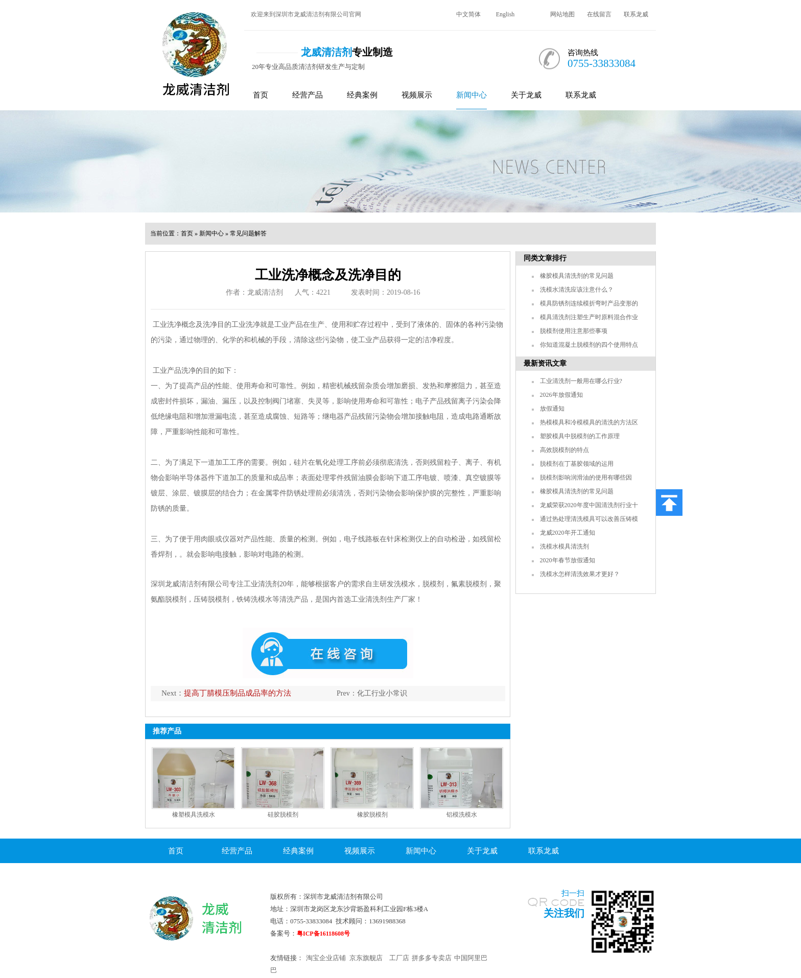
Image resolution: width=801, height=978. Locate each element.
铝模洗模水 (461, 814)
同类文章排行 (545, 258)
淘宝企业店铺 (326, 958)
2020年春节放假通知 (567, 560)
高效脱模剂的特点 (564, 450)
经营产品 (307, 95)
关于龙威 (526, 95)
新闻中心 (471, 95)
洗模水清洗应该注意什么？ (577, 289)
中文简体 (468, 14)
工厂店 (399, 958)
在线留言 (599, 14)
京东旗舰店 (366, 958)
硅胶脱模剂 (283, 814)
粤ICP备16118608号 (323, 933)
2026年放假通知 (561, 394)
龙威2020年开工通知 (567, 532)
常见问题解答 (248, 233)
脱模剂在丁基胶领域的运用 (577, 463)
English (505, 14)
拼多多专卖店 (432, 958)
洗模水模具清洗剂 (564, 546)
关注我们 (564, 913)
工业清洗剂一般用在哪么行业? (581, 381)
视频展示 (417, 95)
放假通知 (552, 408)
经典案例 (362, 95)
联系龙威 (636, 14)
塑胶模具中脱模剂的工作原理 (580, 436)
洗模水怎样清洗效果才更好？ (580, 574)
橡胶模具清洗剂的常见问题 (577, 275)
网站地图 (562, 14)
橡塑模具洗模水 (193, 814)
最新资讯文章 (545, 363)
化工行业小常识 (382, 693)
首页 (260, 95)
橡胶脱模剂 (372, 814)
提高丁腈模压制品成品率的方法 (237, 693)
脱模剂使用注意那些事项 (573, 331)
